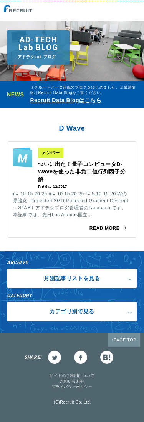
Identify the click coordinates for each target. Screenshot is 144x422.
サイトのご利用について (72, 375)
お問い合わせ (72, 381)
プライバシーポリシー (72, 387)
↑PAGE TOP (123, 340)
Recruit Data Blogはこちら (65, 100)
